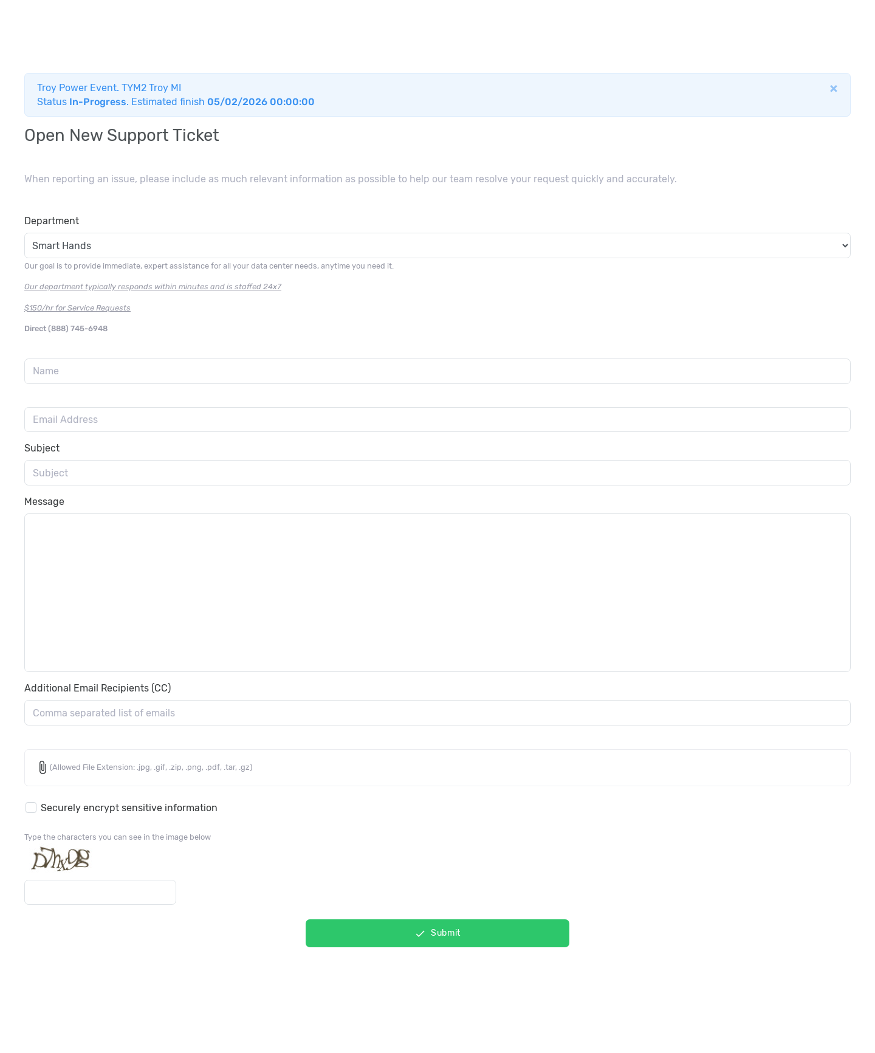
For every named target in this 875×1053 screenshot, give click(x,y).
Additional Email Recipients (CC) (97, 688)
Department (51, 221)
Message (44, 501)
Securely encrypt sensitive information (129, 808)
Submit (437, 933)
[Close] (833, 88)
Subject (42, 448)
